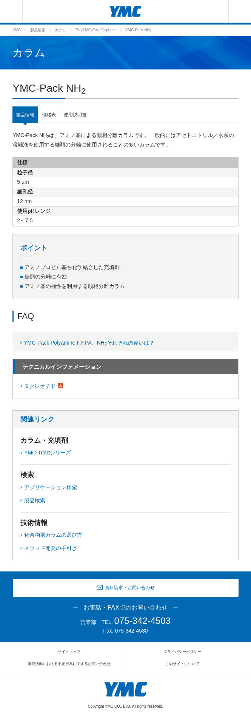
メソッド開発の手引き (50, 548)
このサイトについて (182, 664)
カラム (60, 30)
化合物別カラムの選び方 (53, 535)
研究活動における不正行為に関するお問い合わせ (69, 664)
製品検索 (34, 500)
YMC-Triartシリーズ (47, 453)
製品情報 (37, 30)
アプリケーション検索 (50, 487)
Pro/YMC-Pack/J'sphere (95, 30)
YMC (16, 30)
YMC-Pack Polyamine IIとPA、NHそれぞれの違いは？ (89, 343)
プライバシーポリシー (182, 652)
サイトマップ (69, 652)
